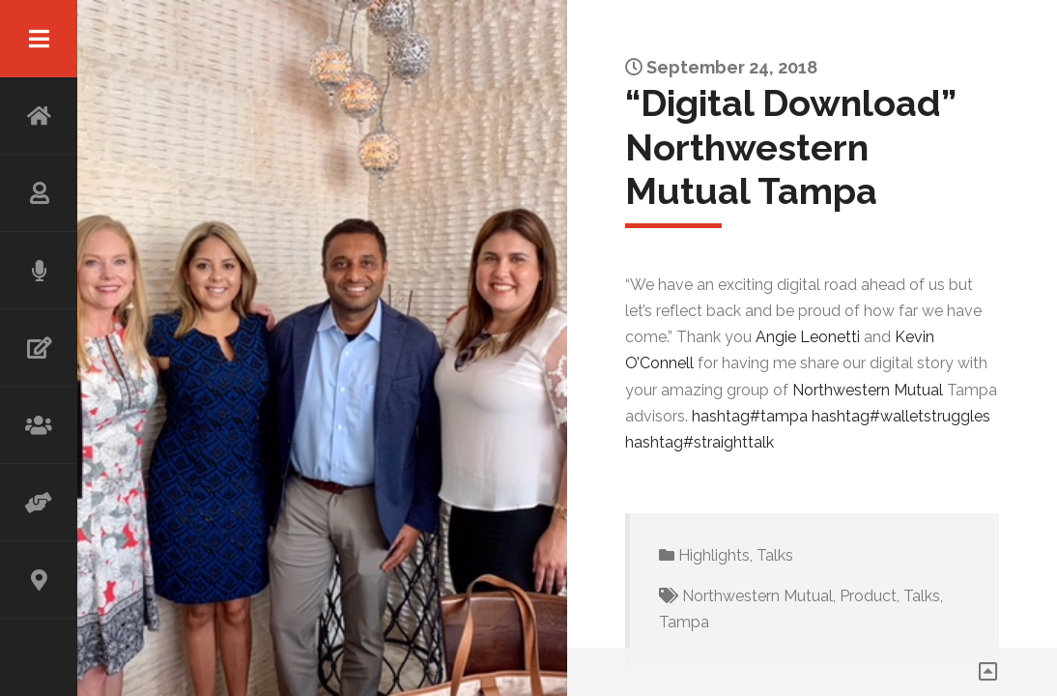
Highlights (714, 555)
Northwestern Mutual (757, 596)
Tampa (684, 622)
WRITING (38, 348)
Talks (775, 555)
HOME (38, 116)
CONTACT (38, 580)
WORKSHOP (38, 425)
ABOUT (38, 193)
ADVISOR (38, 502)
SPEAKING (38, 270)
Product (868, 596)
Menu (38, 38)
